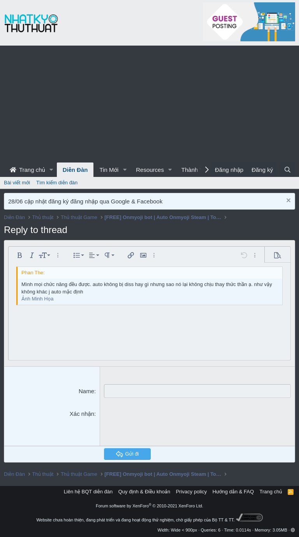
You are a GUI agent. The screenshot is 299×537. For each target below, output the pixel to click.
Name (86, 391)
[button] (51, 170)
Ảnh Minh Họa (37, 299)
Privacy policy (191, 492)
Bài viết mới (17, 182)
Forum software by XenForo (149, 505)
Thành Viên (196, 169)
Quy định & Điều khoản (144, 492)
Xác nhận (82, 413)
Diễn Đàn (75, 169)
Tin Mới (108, 169)
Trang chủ (27, 169)
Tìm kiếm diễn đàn (56, 182)
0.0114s (243, 530)
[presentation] (163, 425)
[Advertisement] (149, 104)
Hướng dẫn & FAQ (233, 492)
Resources (150, 169)
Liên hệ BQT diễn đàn (88, 492)
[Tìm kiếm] (287, 170)
